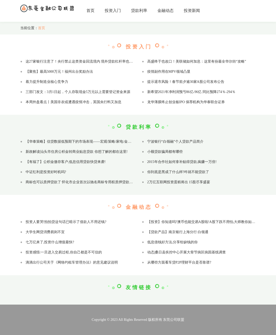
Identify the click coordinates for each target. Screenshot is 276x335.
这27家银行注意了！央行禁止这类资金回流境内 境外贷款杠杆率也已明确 (83, 61)
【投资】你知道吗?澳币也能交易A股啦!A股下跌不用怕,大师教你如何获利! (205, 222)
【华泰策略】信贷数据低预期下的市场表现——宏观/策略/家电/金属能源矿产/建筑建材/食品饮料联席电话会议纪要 (115, 141)
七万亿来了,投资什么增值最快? (50, 242)
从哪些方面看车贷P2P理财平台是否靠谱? (179, 262)
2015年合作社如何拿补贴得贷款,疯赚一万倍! (182, 162)
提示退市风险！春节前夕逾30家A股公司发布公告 (185, 82)
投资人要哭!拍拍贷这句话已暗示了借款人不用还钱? (66, 222)
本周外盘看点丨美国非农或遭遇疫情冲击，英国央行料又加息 (73, 102)
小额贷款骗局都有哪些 (165, 152)
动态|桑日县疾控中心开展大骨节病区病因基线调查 (186, 252)
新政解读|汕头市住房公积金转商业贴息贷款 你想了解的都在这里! (77, 152)
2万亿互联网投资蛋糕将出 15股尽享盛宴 (178, 182)
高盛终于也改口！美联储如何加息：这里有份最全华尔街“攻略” (196, 61)
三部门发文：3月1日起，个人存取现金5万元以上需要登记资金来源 (78, 92)
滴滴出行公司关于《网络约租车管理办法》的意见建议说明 (72, 262)
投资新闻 (192, 10)
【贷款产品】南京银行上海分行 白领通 (178, 232)
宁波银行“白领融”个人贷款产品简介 (175, 141)
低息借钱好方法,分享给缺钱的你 (172, 242)
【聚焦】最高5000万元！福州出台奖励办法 (59, 71)
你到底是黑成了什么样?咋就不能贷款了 (178, 172)
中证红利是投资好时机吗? (46, 172)
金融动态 (165, 10)
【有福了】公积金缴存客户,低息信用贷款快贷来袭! (66, 162)
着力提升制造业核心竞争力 (47, 82)
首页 (90, 10)
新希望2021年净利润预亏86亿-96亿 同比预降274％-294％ (191, 92)
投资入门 (113, 10)
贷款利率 (139, 10)
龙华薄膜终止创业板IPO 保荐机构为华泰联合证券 (186, 102)
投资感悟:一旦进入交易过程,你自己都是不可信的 (64, 252)
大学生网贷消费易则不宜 (45, 232)
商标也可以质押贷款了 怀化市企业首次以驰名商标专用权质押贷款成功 (81, 182)
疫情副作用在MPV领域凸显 (168, 71)
